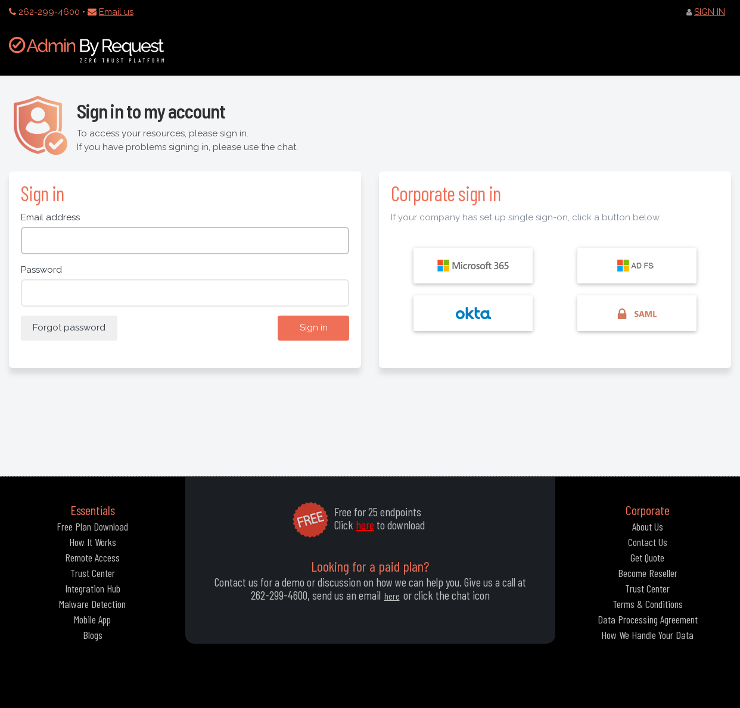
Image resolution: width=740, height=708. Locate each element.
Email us (116, 12)
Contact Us (647, 541)
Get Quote (647, 557)
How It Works (92, 541)
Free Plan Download (92, 526)
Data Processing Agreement (648, 619)
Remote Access (92, 557)
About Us (647, 526)
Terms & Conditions (647, 603)
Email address (50, 217)
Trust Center (92, 572)
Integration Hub (92, 588)
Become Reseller (647, 572)
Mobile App (92, 619)
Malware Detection (92, 603)
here (365, 524)
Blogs (92, 634)
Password (41, 269)
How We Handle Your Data (647, 634)
